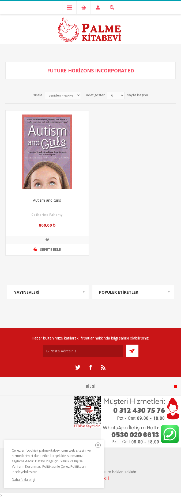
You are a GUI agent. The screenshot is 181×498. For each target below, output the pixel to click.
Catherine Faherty (47, 214)
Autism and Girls (47, 200)
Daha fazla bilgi (23, 479)
